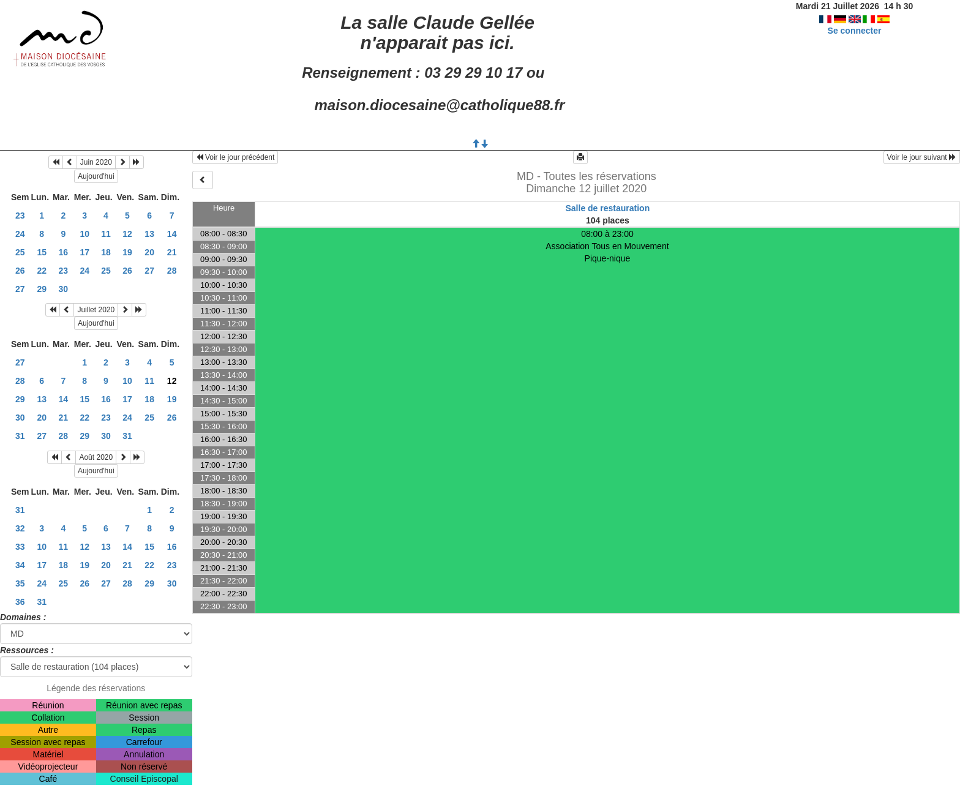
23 (20, 215)
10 (84, 234)
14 (172, 234)
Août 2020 (96, 457)
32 (20, 528)
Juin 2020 (96, 162)
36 (20, 602)
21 (172, 252)
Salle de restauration (607, 208)
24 (20, 234)
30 (64, 289)
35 (20, 583)
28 (172, 271)
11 (106, 234)
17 (84, 252)
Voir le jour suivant (921, 157)
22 (42, 271)
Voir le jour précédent (235, 157)
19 (127, 252)
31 (20, 436)
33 (20, 547)
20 (149, 252)
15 (42, 252)
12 (127, 234)
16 (64, 252)
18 (106, 252)
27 (149, 271)
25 (20, 252)
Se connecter (855, 31)
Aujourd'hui (96, 176)
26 (20, 271)
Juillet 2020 (95, 310)
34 (20, 565)
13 (149, 234)
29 (42, 289)
